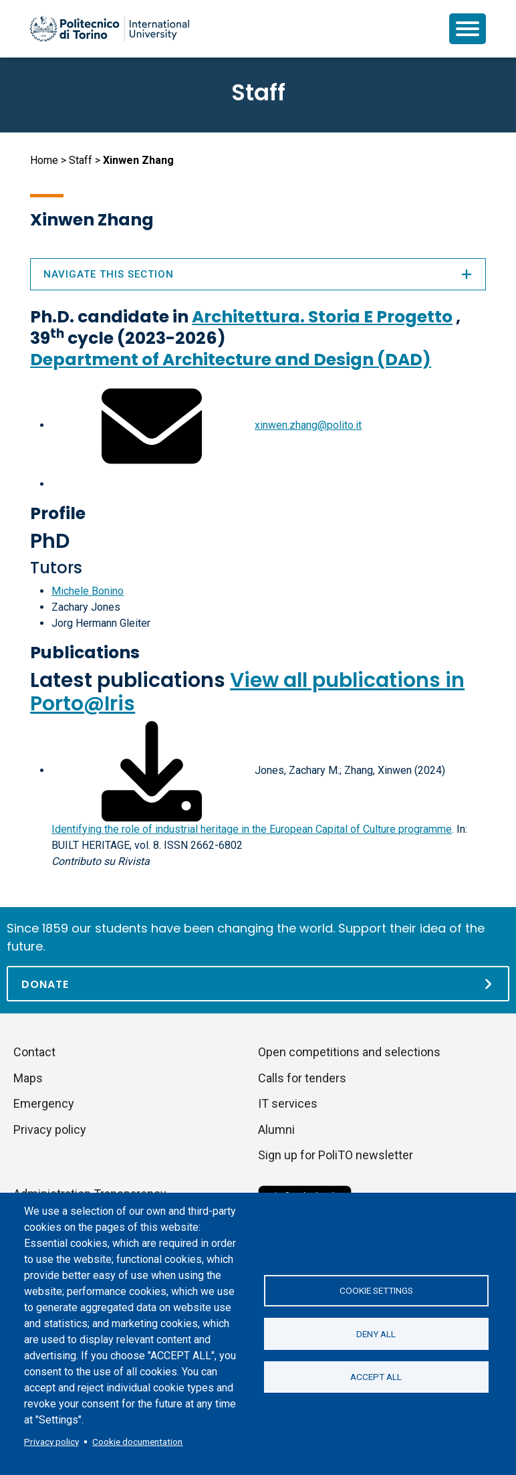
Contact (34, 1052)
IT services (287, 1103)
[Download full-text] (151, 770)
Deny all (376, 1334)
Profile (58, 513)
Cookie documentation (137, 1441)
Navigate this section (258, 274)
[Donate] (258, 983)
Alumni (276, 1129)
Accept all (376, 1377)
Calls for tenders (302, 1078)
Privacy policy (51, 1441)
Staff (80, 160)
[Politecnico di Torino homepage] (109, 28)
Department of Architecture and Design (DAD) (230, 359)
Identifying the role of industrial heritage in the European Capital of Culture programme (251, 829)
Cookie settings (376, 1290)
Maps (28, 1078)
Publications (85, 652)
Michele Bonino (87, 591)
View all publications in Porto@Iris (247, 692)
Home (44, 160)
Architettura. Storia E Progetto (322, 316)
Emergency (43, 1103)
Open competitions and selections (349, 1052)
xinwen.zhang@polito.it (308, 425)
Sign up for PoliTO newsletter (335, 1155)
